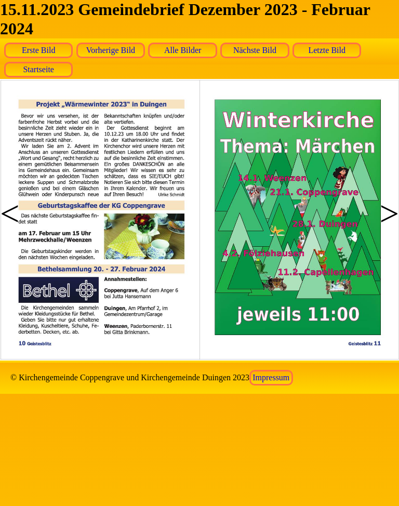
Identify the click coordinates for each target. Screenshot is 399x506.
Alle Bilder (183, 50)
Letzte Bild (326, 50)
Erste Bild (38, 50)
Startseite (38, 69)
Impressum (270, 377)
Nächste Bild (254, 50)
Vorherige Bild (110, 50)
